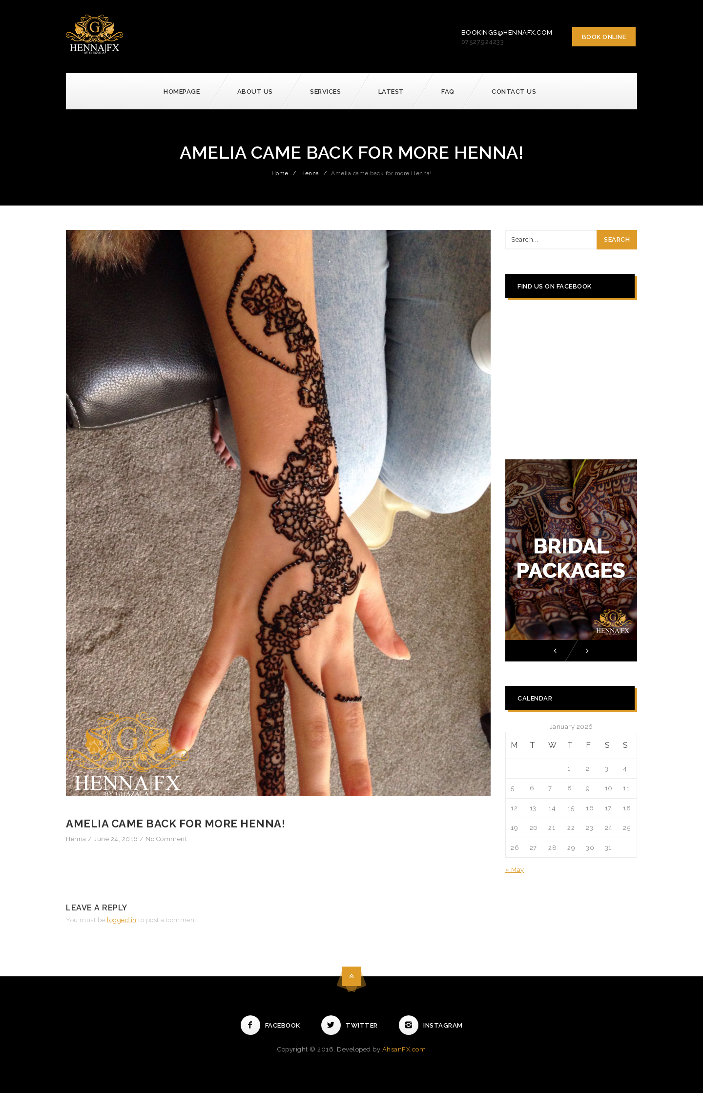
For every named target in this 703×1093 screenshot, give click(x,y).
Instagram (431, 1025)
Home (280, 173)
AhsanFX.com (404, 1049)
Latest (391, 91)
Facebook (270, 1025)
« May (514, 869)
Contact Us (514, 91)
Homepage (182, 91)
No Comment (166, 839)
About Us (255, 91)
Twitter (349, 1025)
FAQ (448, 91)
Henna (309, 173)
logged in (122, 920)
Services (325, 91)
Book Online (604, 37)
